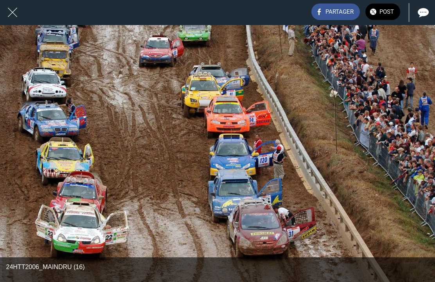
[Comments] (422, 12)
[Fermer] (12, 12)
